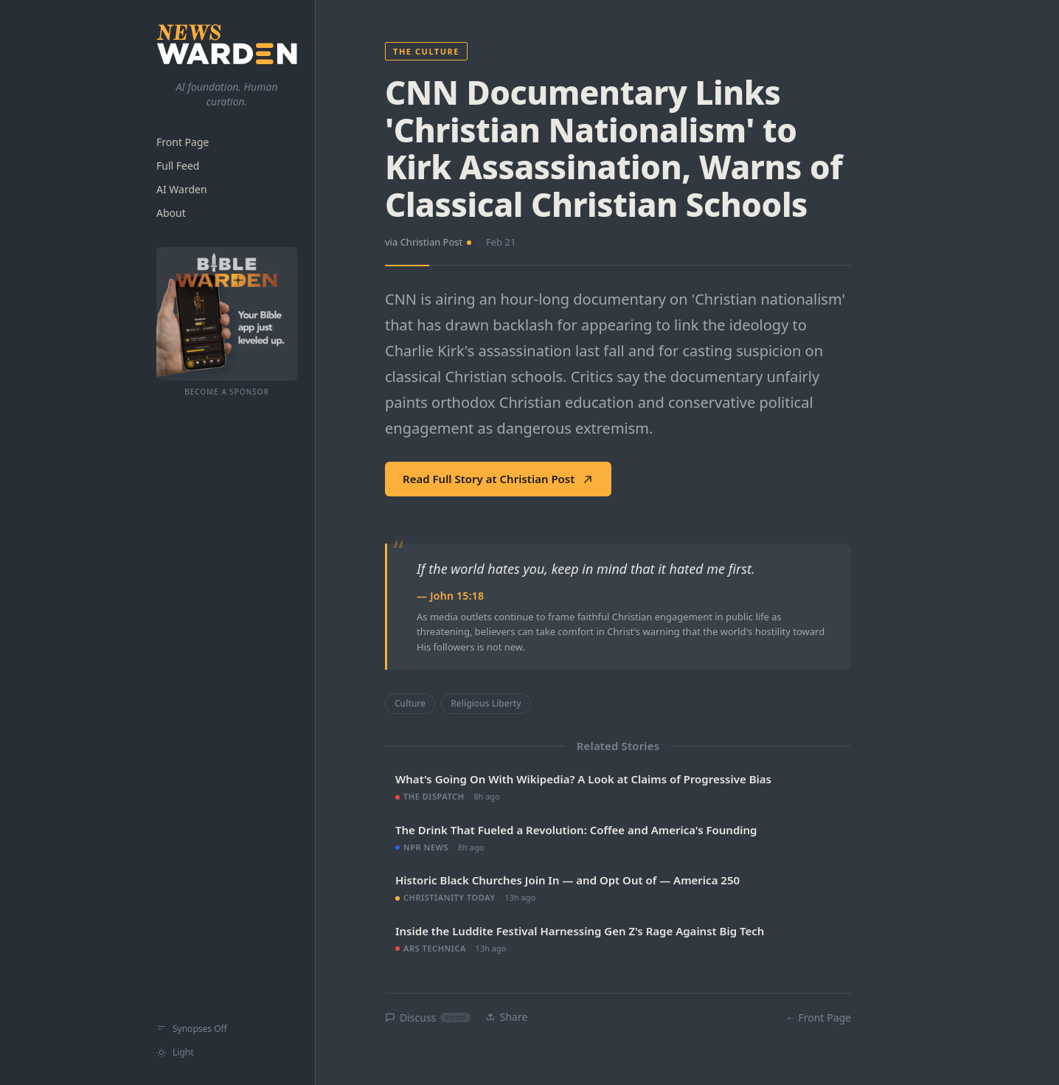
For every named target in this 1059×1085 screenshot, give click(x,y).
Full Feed (177, 166)
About (171, 213)
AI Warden (181, 189)
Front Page (182, 142)
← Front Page (818, 1018)
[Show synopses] (226, 1029)
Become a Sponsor (226, 391)
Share (506, 1017)
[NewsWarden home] (226, 44)
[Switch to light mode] (226, 1052)
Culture (410, 703)
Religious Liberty (486, 703)
